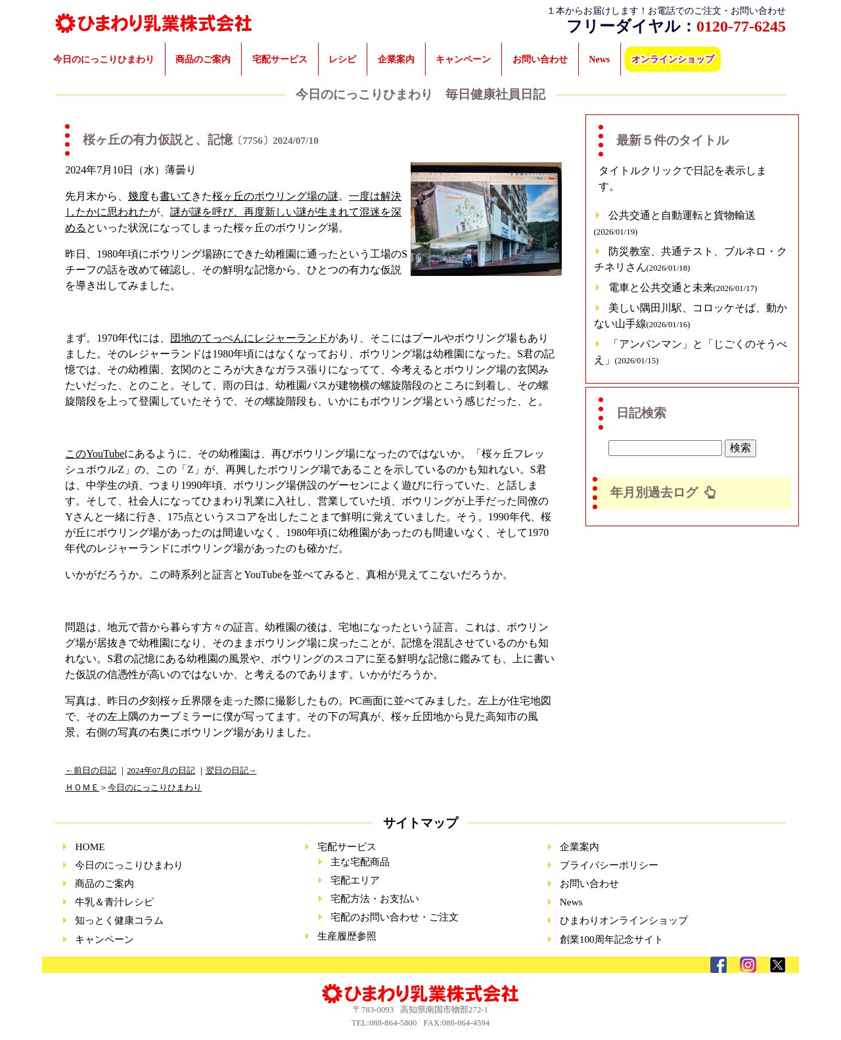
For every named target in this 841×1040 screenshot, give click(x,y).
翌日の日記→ (231, 770)
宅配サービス (279, 59)
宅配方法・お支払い (374, 898)
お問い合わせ (540, 59)
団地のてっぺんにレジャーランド (249, 338)
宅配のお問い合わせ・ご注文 (394, 916)
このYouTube (94, 453)
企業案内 (396, 59)
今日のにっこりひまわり (103, 59)
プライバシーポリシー (609, 864)
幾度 (138, 196)
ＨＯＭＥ (82, 787)
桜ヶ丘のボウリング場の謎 (275, 196)
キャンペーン (463, 59)
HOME (89, 846)
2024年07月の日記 (160, 770)
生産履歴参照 (346, 935)
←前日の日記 (90, 770)
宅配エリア (355, 880)
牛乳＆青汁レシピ (114, 901)
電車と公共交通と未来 (683, 287)
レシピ (342, 59)
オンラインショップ (672, 59)
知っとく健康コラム (119, 920)
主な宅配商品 (360, 861)
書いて (175, 196)
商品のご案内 (203, 59)
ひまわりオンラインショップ (624, 920)
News (599, 59)
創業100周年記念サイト (612, 939)
